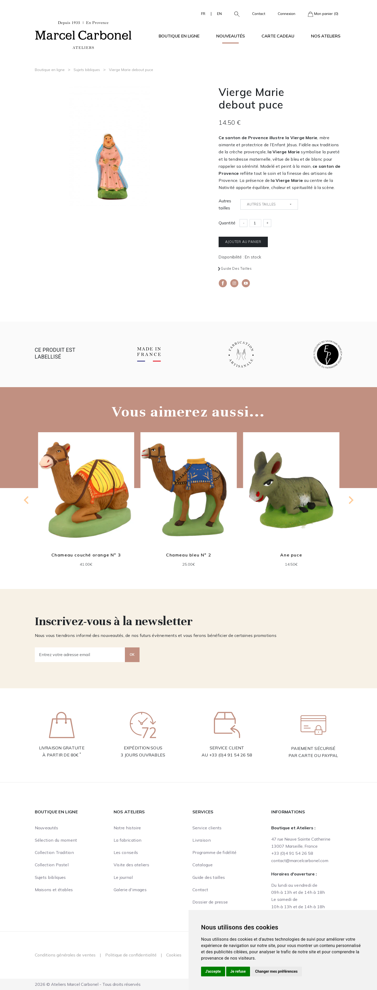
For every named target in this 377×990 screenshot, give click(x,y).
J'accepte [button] (213, 971)
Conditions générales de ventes (65, 954)
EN (219, 13)
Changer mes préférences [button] (276, 971)
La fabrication (127, 840)
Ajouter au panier (243, 242)
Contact (258, 13)
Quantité (227, 222)
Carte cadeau (278, 36)
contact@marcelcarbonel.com (299, 860)
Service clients (207, 827)
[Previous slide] (27, 500)
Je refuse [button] (238, 971)
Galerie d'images (130, 889)
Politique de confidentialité (131, 954)
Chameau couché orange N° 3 (86, 555)
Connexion (286, 13)
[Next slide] (350, 500)
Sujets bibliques (87, 69)
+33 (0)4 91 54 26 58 (230, 755)
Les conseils (126, 852)
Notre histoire (127, 827)
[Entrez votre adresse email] (80, 654)
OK (132, 654)
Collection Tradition (54, 852)
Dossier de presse (210, 902)
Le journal (123, 877)
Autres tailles (225, 204)
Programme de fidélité (214, 852)
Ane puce (291, 555)
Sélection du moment (56, 840)
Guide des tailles (236, 268)
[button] (235, 13)
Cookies (173, 954)
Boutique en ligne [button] (179, 36)
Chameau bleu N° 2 (188, 555)
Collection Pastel (52, 864)
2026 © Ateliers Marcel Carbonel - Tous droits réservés (88, 984)
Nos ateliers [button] (325, 36)
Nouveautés (230, 36)
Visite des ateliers (131, 864)
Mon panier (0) (323, 14)
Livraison (201, 840)
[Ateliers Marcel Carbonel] (83, 34)
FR (203, 13)
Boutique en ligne (50, 69)
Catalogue (202, 864)
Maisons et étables (54, 889)
